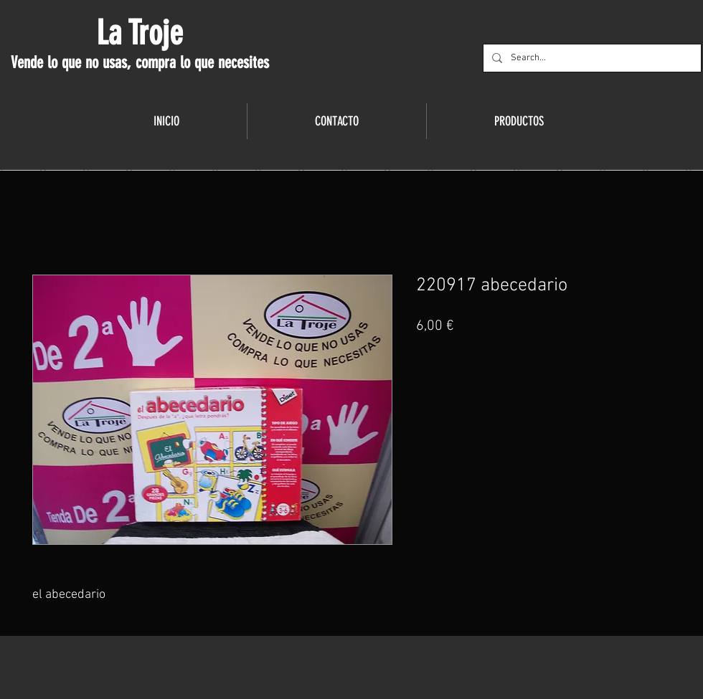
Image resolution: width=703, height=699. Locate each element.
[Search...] (591, 58)
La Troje (139, 33)
